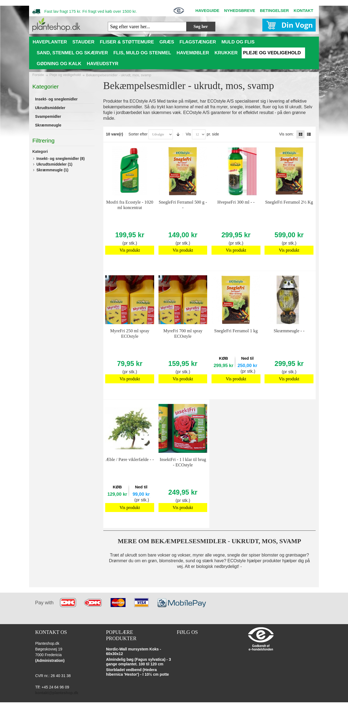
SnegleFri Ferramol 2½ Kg (289, 202)
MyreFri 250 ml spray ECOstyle (129, 333)
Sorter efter (138, 134)
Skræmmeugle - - (289, 330)
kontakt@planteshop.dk (56, 693)
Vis (188, 134)
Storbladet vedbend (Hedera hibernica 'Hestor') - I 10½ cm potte (137, 672)
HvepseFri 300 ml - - (235, 202)
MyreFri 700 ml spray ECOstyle (183, 333)
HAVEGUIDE (207, 10)
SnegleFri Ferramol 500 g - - (183, 205)
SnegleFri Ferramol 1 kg (236, 330)
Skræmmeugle (52, 170)
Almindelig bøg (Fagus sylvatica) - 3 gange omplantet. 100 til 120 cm (138, 661)
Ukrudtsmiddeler (54, 164)
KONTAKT (303, 10)
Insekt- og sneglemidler (60, 158)
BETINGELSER (274, 10)
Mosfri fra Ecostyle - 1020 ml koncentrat (129, 205)
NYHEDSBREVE (239, 10)
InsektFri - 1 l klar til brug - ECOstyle (183, 462)
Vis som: (286, 134)
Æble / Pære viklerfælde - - (130, 459)
